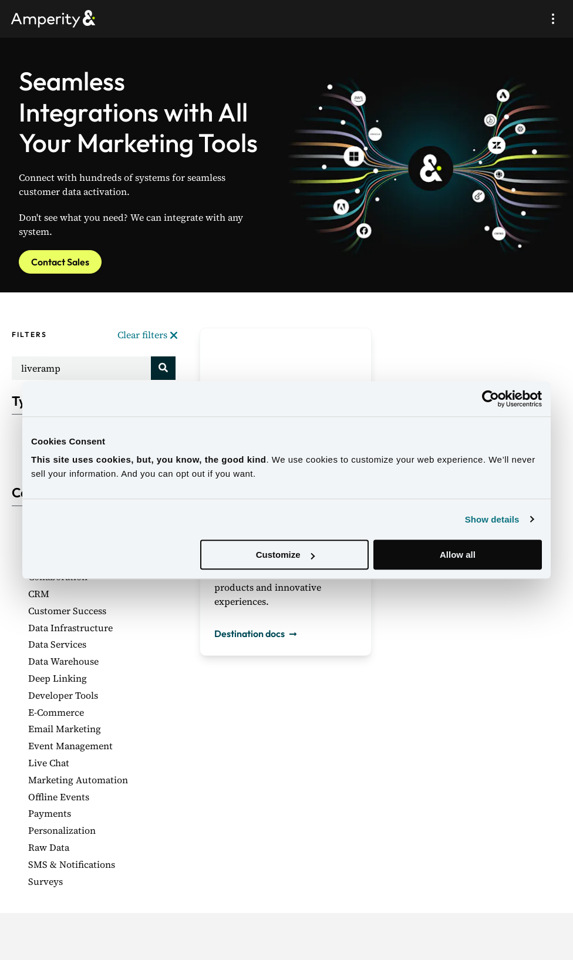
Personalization (62, 830)
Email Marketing (64, 728)
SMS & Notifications (71, 864)
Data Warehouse (63, 661)
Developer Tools (63, 695)
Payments (49, 813)
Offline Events (58, 796)
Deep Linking (57, 678)
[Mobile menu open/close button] (553, 18)
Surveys (45, 881)
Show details (492, 519)
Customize (285, 555)
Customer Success (67, 610)
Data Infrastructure (70, 627)
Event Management (70, 745)
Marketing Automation (78, 779)
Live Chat (48, 762)
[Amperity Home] (58, 18)
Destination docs (257, 633)
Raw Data (48, 847)
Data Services (57, 644)
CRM (38, 593)
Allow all (458, 555)
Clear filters (146, 335)
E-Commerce (56, 712)
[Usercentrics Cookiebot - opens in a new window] (490, 398)
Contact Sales (60, 262)
